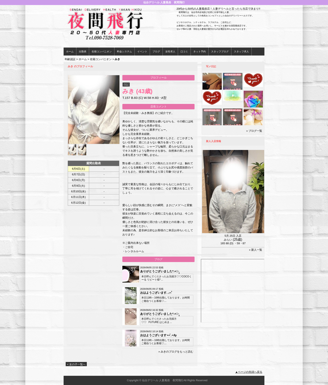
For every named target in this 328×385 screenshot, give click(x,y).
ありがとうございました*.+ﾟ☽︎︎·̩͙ (159, 271)
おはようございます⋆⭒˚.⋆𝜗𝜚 (158, 335)
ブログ (156, 51)
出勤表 (82, 51)
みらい (228, 239)
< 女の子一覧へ (76, 364)
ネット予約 (199, 51)
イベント (142, 51)
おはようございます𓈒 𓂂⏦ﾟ (156, 292)
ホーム (70, 51)
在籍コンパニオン (102, 51)
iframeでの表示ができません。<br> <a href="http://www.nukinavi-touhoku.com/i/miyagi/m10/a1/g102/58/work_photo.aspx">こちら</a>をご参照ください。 (232, 291)
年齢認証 (70, 59)
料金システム (124, 51)
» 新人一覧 (255, 249)
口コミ (184, 51)
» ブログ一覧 (254, 130)
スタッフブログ (220, 51)
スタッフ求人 (241, 51)
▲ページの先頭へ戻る (248, 371)
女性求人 (170, 51)
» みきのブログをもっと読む (175, 351)
